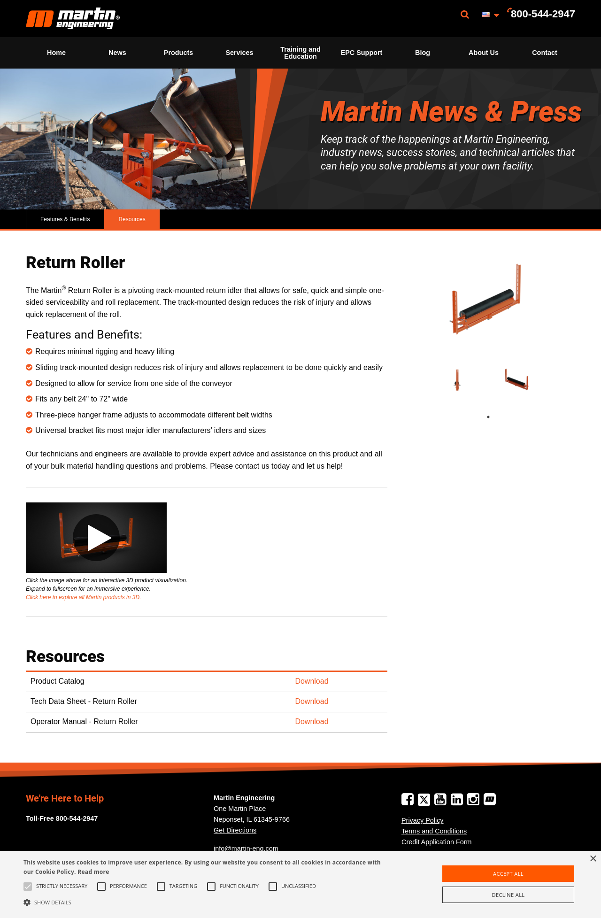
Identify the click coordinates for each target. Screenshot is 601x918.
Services (239, 52)
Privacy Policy (422, 820)
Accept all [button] (508, 873)
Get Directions (235, 830)
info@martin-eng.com (246, 848)
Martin (72, 18)
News (117, 52)
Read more (93, 872)
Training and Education (300, 53)
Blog (422, 52)
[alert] (300, 884)
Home (56, 52)
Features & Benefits (65, 219)
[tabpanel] (459, 380)
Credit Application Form (436, 842)
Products (178, 52)
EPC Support (362, 52)
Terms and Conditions (434, 831)
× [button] (592, 859)
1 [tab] (497, 417)
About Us (484, 52)
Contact (544, 52)
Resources (131, 219)
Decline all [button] (508, 894)
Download (311, 681)
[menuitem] (73, 18)
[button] (203, 902)
